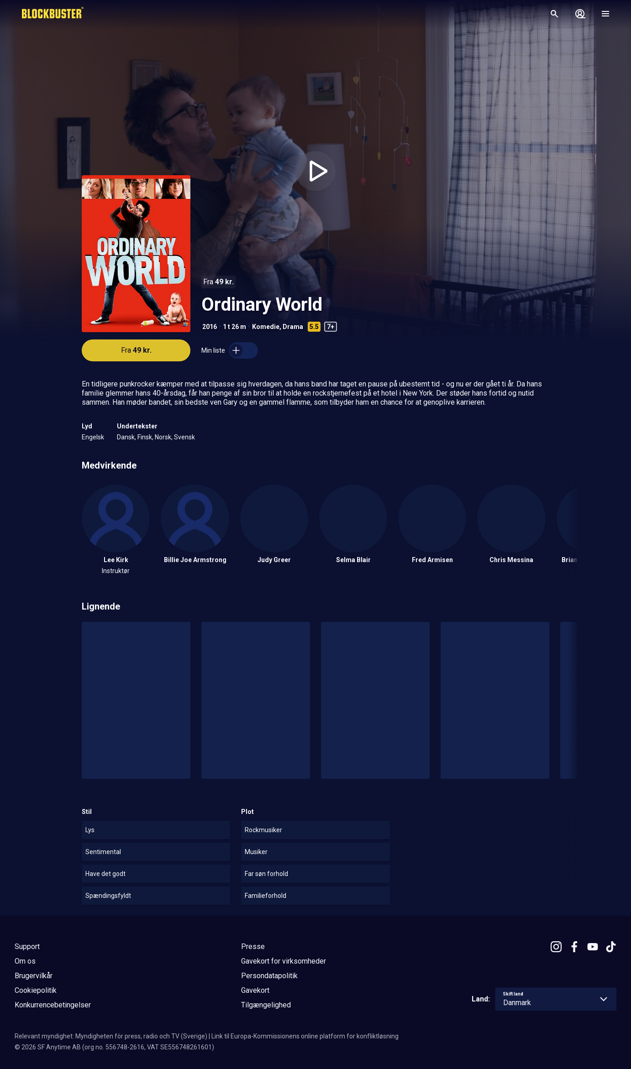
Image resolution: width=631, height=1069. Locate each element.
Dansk (126, 437)
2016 (209, 326)
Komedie (265, 326)
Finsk (144, 437)
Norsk (163, 437)
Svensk (184, 437)
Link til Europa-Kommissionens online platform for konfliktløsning (305, 1036)
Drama (293, 326)
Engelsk (93, 437)
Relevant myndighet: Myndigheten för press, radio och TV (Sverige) (111, 1036)
